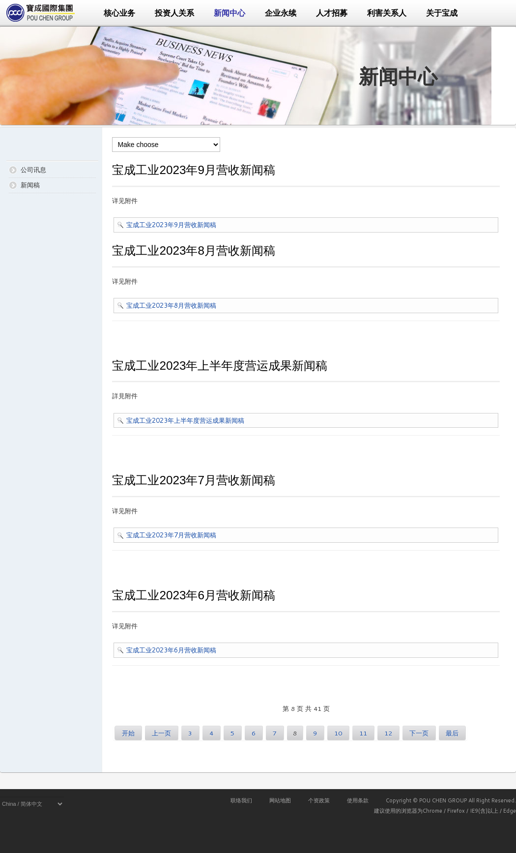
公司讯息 (33, 169)
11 (363, 733)
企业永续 (280, 13)
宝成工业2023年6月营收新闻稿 (171, 650)
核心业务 (119, 13)
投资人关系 (174, 13)
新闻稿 (30, 184)
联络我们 (241, 800)
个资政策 (319, 800)
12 (388, 733)
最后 (452, 733)
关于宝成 (442, 13)
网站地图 (280, 800)
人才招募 (331, 13)
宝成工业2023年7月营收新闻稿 (171, 534)
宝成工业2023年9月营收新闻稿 (171, 224)
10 (338, 733)
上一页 (161, 733)
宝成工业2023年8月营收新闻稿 (171, 305)
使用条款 (358, 800)
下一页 (419, 733)
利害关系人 (386, 13)
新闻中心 (229, 13)
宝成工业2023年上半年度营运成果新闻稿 (185, 420)
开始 (128, 733)
